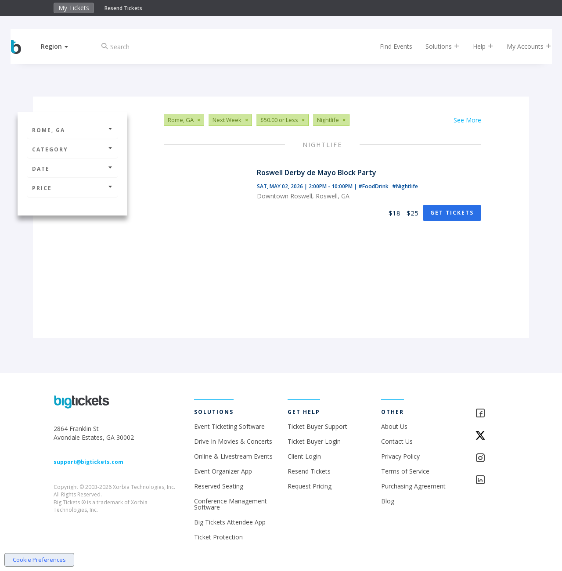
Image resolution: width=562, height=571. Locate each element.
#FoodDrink (374, 186)
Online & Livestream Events (233, 456)
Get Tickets (452, 212)
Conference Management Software (230, 504)
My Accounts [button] (521, 46)
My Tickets (73, 8)
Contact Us (397, 441)
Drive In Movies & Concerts (233, 441)
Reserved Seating (218, 486)
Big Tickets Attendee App (230, 522)
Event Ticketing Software (229, 426)
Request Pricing (309, 486)
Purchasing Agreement (413, 486)
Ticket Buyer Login (314, 441)
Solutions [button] (435, 46)
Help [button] (475, 46)
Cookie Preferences (39, 560)
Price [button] (72, 188)
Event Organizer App (223, 471)
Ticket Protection (218, 537)
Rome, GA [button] (72, 130)
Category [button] (72, 149)
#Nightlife (405, 186)
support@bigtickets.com (88, 462)
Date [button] (72, 168)
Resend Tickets (123, 8)
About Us (394, 426)
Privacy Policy (400, 456)
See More (467, 120)
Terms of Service (405, 471)
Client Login (304, 456)
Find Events (388, 46)
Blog (387, 501)
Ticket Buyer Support (317, 426)
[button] (62, 46)
